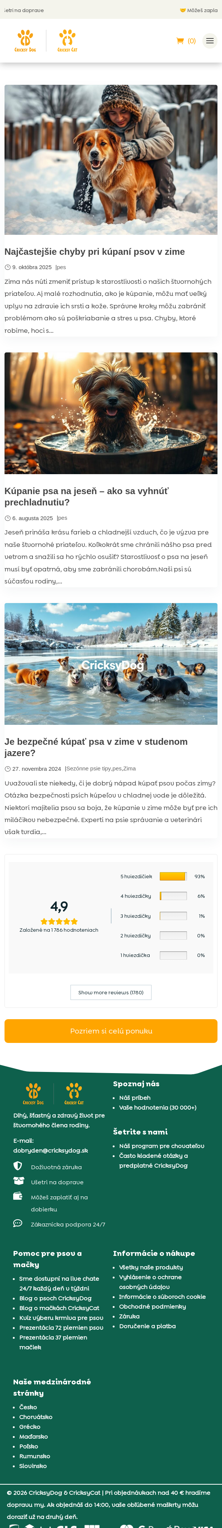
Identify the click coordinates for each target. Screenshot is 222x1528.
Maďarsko (33, 1437)
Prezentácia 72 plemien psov (61, 1328)
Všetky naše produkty (151, 1267)
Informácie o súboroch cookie (162, 1297)
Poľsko (28, 1446)
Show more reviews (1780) (111, 992)
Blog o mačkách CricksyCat (59, 1308)
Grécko (29, 1427)
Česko (28, 1407)
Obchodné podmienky (152, 1307)
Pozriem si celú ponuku (111, 1031)
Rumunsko (34, 1456)
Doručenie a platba (147, 1326)
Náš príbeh (134, 1098)
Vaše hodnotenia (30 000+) (157, 1108)
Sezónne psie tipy (88, 768)
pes (61, 267)
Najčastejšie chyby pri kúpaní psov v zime (95, 252)
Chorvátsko (35, 1417)
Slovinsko (33, 1466)
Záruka (129, 1316)
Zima (129, 768)
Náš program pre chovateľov (161, 1146)
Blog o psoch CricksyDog (55, 1298)
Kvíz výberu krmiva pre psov (61, 1318)
